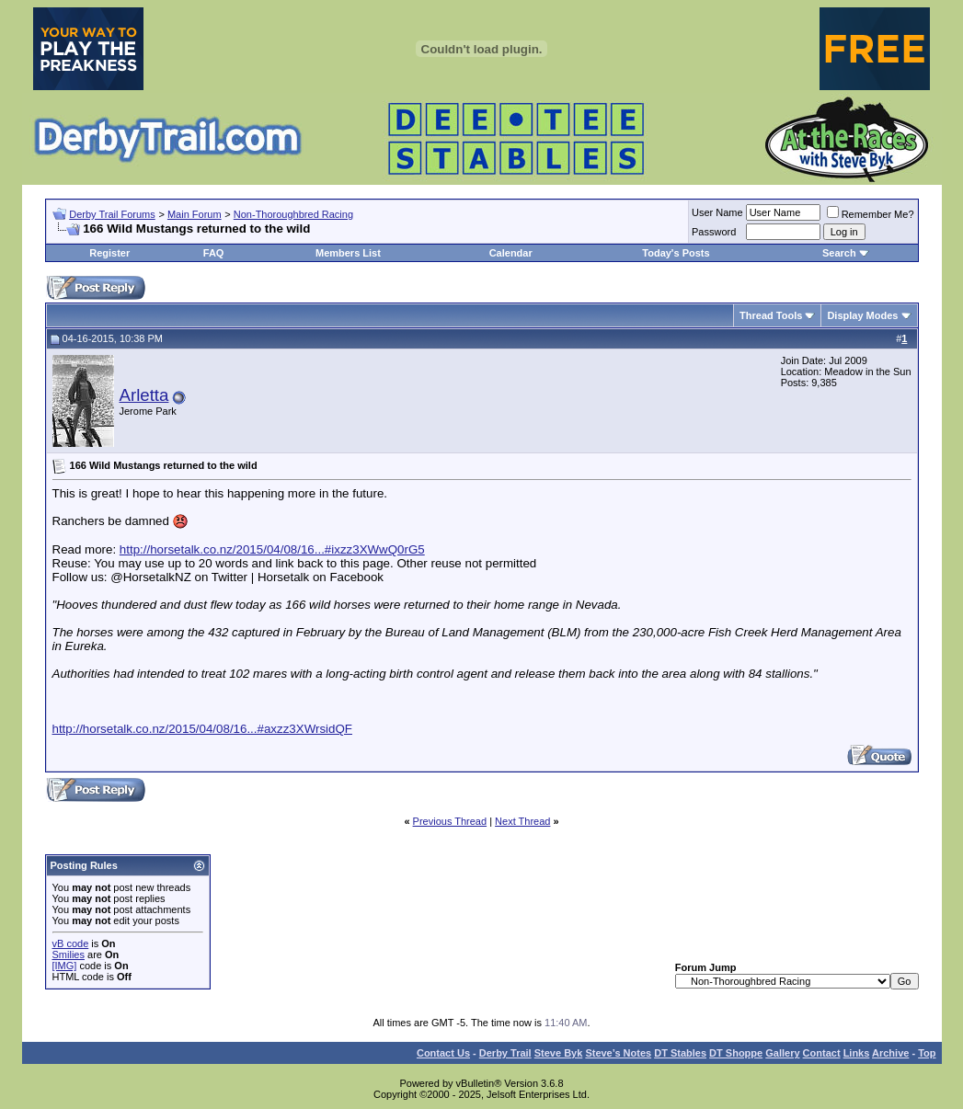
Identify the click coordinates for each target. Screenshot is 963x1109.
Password (714, 231)
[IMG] (64, 965)
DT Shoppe (735, 1052)
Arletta (144, 395)
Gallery (782, 1052)
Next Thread (522, 821)
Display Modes (862, 315)
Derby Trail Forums (112, 214)
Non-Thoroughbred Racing (293, 214)
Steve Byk (558, 1052)
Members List (348, 252)
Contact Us (443, 1052)
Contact (822, 1052)
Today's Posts (675, 252)
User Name (717, 212)
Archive (890, 1052)
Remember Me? (870, 214)
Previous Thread (450, 821)
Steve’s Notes (618, 1052)
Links (856, 1052)
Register (109, 252)
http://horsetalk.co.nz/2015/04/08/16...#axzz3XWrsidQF (202, 729)
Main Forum (194, 214)
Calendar (511, 252)
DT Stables (680, 1052)
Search (839, 252)
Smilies (68, 954)
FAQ (213, 252)
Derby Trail (505, 1052)
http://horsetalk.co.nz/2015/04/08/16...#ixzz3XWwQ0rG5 (272, 549)
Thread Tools (770, 315)
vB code (70, 943)
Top (926, 1052)
